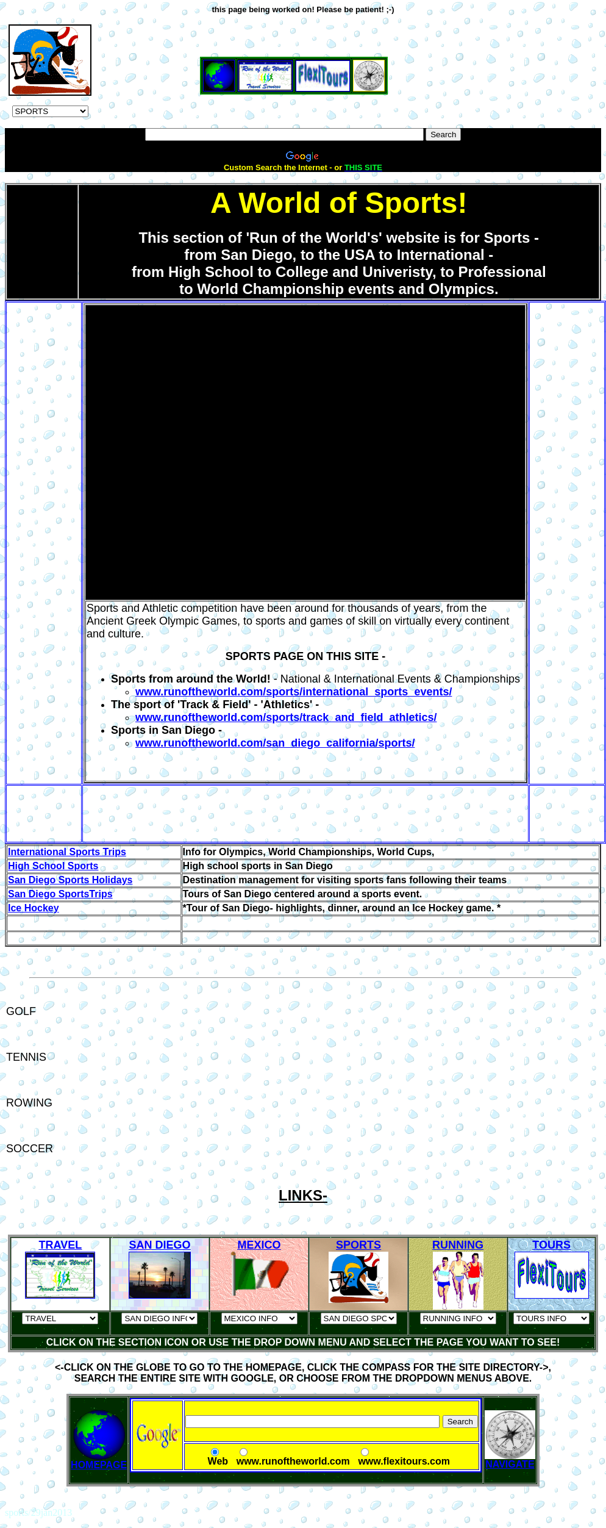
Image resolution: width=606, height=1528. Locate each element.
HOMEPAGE (99, 1465)
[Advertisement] (303, 18)
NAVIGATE (510, 1460)
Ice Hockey (33, 908)
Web (218, 1461)
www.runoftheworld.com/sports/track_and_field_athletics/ (286, 717)
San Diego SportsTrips (60, 894)
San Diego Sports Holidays (70, 880)
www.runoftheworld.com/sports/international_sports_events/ (293, 692)
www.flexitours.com (404, 1461)
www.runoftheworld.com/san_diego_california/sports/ (275, 743)
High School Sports (53, 866)
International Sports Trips (67, 852)
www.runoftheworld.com (293, 1461)
